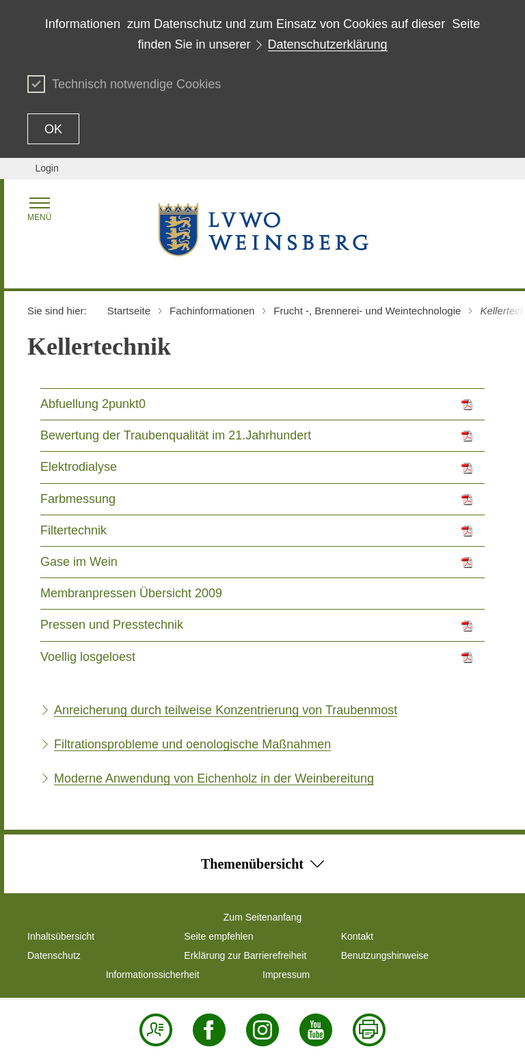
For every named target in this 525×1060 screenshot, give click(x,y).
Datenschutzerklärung (328, 44)
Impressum (286, 974)
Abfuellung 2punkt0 (93, 404)
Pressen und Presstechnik (111, 624)
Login (46, 168)
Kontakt (357, 936)
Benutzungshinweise (385, 955)
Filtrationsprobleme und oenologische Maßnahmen (192, 744)
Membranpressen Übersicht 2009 (131, 593)
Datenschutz (54, 955)
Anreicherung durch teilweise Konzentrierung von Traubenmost (225, 710)
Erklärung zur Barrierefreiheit (245, 955)
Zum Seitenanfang (262, 917)
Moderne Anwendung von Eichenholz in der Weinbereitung (214, 778)
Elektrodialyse (78, 467)
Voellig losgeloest (87, 657)
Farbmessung (78, 499)
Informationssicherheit (153, 974)
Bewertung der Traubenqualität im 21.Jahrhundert (175, 435)
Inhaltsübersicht (60, 936)
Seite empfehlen (218, 936)
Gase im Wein (79, 562)
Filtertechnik (73, 530)
